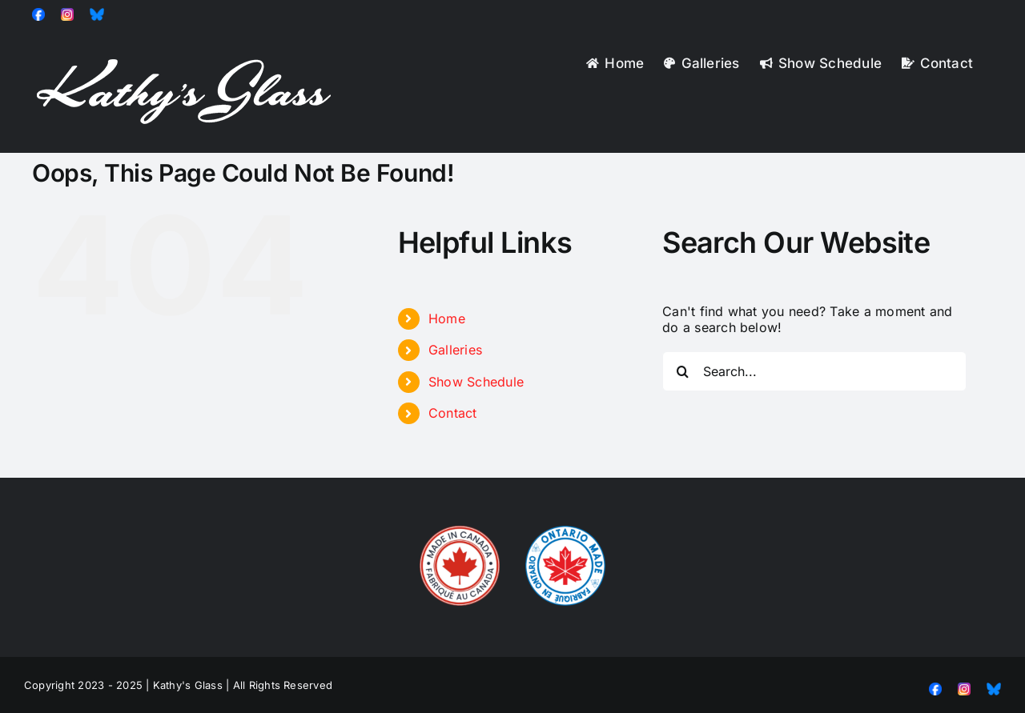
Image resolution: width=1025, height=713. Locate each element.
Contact (452, 413)
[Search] (682, 371)
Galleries (455, 350)
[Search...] (814, 371)
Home (446, 318)
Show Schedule (476, 382)
